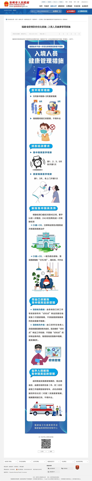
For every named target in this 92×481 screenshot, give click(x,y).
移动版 (70, 1)
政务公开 (53, 6)
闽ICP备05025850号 (37, 469)
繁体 (67, 1)
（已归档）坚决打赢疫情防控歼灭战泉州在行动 (50, 19)
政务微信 (64, 469)
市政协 (60, 1)
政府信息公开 (27, 19)
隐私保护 (11, 466)
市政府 (46, 6)
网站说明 (6, 466)
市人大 (55, 1)
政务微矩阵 (51, 469)
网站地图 (22, 466)
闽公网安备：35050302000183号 (24, 469)
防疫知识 (65, 19)
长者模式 (71, 11)
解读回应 (61, 6)
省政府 (49, 1)
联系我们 (16, 466)
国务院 (43, 1)
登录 (75, 1)
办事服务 (69, 6)
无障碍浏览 (82, 11)
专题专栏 (34, 19)
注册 (78, 1)
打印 (41, 451)
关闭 (50, 451)
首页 (40, 6)
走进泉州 (85, 6)
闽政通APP (51, 472)
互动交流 (77, 6)
